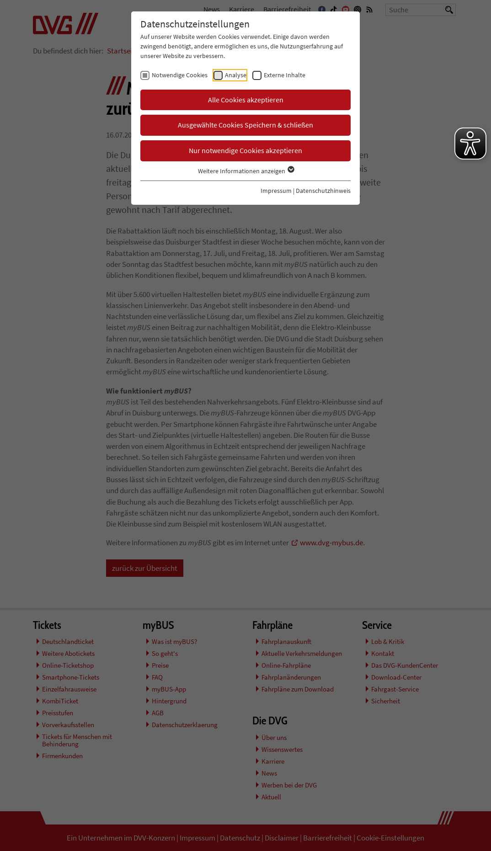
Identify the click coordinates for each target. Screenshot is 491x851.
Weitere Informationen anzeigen (246, 171)
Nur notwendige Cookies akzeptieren (245, 150)
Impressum (276, 190)
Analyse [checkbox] (235, 75)
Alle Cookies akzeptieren (245, 99)
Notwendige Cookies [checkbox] (180, 75)
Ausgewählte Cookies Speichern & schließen (245, 124)
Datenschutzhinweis (323, 190)
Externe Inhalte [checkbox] (284, 75)
